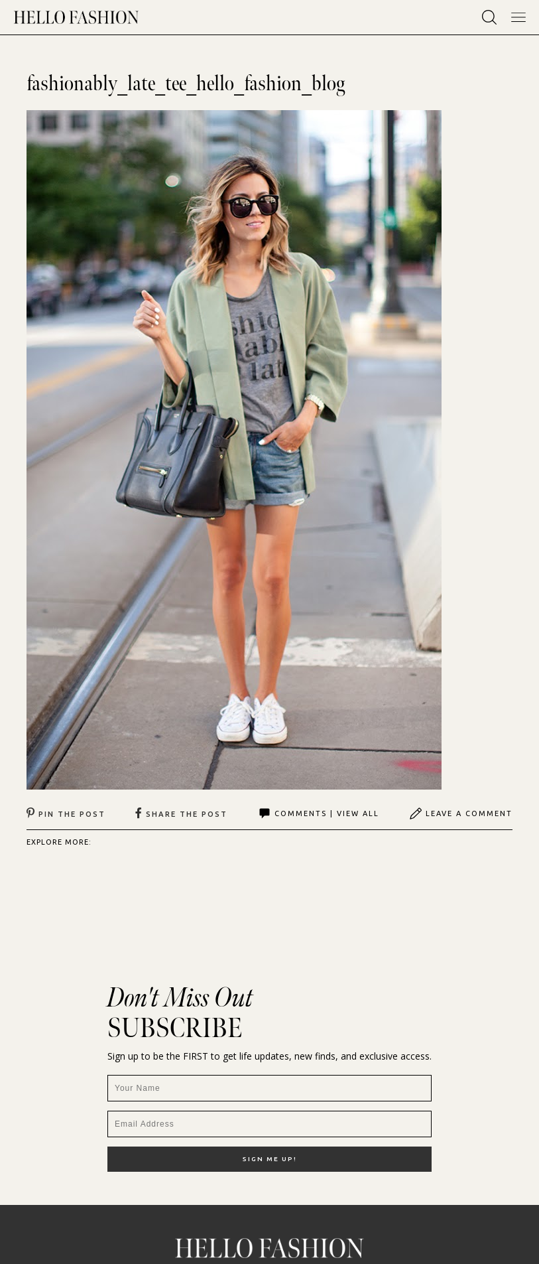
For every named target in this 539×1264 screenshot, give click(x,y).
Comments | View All (318, 813)
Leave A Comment (460, 813)
